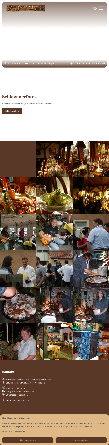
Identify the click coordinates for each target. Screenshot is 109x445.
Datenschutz (23, 400)
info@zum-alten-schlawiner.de (20, 391)
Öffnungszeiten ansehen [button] (17, 394)
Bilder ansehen (12, 111)
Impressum (11, 400)
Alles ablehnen (81, 440)
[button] (87, 63)
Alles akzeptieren (28, 440)
